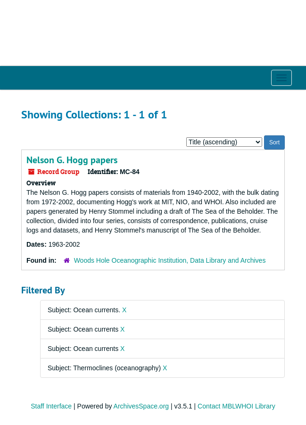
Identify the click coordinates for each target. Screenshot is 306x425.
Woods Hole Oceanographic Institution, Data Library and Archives (170, 260)
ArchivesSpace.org (141, 406)
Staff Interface (51, 406)
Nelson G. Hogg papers (71, 160)
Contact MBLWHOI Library (236, 406)
